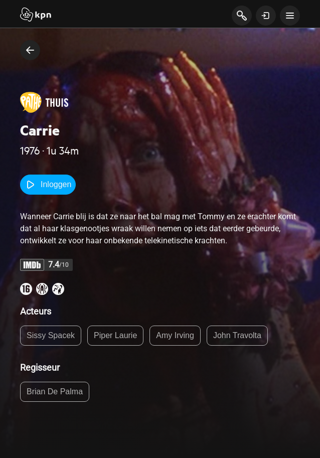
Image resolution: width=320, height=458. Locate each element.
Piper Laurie (115, 335)
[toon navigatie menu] (290, 16)
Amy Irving (175, 335)
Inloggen (48, 184)
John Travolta (237, 335)
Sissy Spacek (51, 335)
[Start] (35, 16)
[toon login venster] (266, 16)
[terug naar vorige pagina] (30, 50)
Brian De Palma (55, 391)
